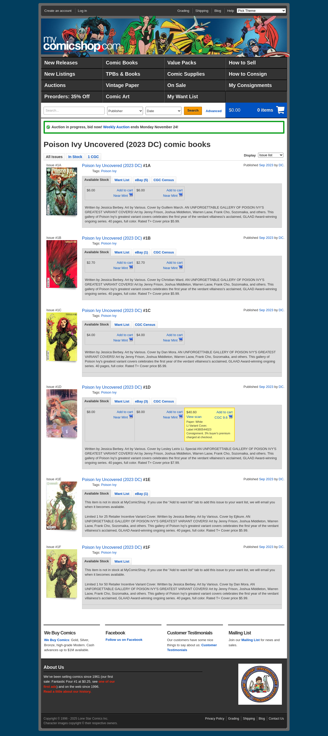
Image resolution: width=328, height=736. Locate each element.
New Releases (61, 62)
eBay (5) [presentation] (141, 180)
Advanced (214, 111)
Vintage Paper (122, 85)
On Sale (176, 85)
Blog (217, 11)
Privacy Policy (214, 718)
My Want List (182, 96)
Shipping (201, 11)
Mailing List (250, 640)
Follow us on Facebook (124, 640)
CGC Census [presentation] (163, 180)
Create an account (57, 11)
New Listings (59, 74)
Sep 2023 (266, 165)
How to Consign (248, 74)
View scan (194, 417)
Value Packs (181, 62)
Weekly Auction (116, 127)
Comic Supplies (186, 74)
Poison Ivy (109, 171)
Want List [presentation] (122, 180)
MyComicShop (82, 44)
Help (230, 11)
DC (281, 165)
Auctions (55, 85)
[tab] (96, 180)
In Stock (75, 157)
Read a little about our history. (67, 691)
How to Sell (242, 62)
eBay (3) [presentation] (141, 401)
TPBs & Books (123, 74)
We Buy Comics (56, 640)
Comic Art (117, 96)
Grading (183, 11)
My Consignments (250, 85)
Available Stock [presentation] (96, 180)
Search (192, 110)
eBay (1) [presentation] (141, 252)
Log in (82, 11)
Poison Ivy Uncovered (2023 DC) (112, 165)
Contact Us (276, 718)
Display (250, 155)
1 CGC (93, 157)
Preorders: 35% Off (67, 96)
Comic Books (122, 62)
